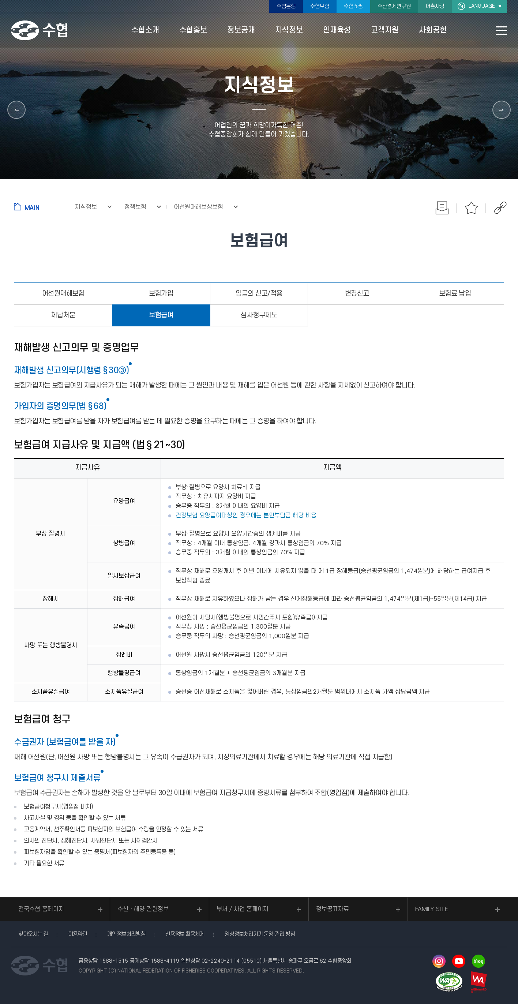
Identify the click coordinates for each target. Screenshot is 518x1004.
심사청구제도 (259, 315)
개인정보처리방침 (126, 934)
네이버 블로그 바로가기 (478, 961)
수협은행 (286, 6)
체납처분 (63, 315)
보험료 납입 (455, 293)
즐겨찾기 (471, 208)
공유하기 (500, 208)
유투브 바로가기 (458, 961)
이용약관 (77, 934)
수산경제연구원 (394, 6)
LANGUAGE (482, 6)
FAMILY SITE (431, 909)
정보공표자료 (332, 909)
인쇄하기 (442, 208)
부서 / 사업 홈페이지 (243, 909)
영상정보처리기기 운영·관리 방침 (260, 934)
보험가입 (161, 293)
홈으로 (41, 206)
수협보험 (319, 6)
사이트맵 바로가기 (501, 30)
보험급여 (161, 315)
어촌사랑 (434, 6)
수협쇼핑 (353, 6)
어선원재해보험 (63, 293)
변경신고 (357, 293)
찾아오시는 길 (33, 934)
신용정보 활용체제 (184, 934)
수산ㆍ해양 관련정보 (143, 909)
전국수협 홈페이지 (41, 909)
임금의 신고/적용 (259, 293)
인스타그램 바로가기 (439, 961)
